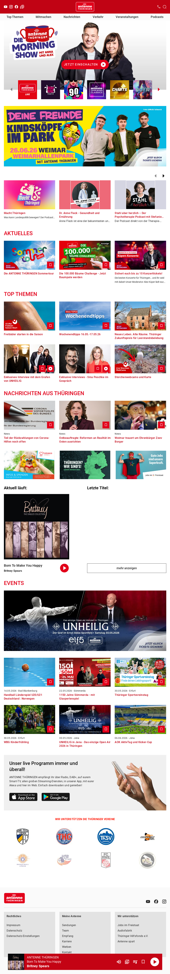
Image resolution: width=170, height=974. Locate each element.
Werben (66, 946)
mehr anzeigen (127, 568)
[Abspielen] (155, 962)
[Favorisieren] (143, 962)
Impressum (13, 925)
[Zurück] (155, 176)
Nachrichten (72, 17)
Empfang (67, 936)
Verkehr (98, 17)
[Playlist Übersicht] (135, 962)
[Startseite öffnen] (85, 7)
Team (65, 930)
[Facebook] (16, 6)
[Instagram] (11, 6)
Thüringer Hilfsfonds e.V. (133, 936)
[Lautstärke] (119, 962)
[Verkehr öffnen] (22, 6)
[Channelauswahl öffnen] (164, 6)
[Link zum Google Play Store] (56, 797)
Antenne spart (126, 941)
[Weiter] (163, 176)
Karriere (67, 941)
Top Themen (15, 17)
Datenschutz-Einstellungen (23, 936)
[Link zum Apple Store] (23, 797)
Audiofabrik (125, 930)
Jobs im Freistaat (128, 925)
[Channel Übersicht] (127, 962)
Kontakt (67, 952)
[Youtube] (5, 6)
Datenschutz (14, 930)
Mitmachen (43, 17)
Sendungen (69, 925)
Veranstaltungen (127, 17)
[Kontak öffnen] (159, 6)
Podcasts (157, 17)
